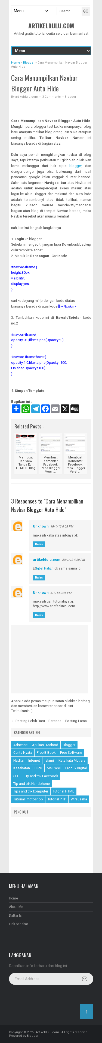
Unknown (41, 526)
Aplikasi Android (45, 745)
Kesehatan (21, 768)
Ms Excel (54, 768)
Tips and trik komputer (30, 791)
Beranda (54, 721)
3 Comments (51, 97)
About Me (16, 907)
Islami (49, 760)
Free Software (71, 752)
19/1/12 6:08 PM (61, 526)
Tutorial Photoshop (28, 799)
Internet (34, 760)
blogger (75, 166)
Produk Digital (76, 768)
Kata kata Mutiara (71, 760)
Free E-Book (46, 752)
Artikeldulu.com (51, 25)
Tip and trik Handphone (31, 784)
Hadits (18, 760)
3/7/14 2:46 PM (61, 593)
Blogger (70, 97)
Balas (39, 544)
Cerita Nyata (22, 752)
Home (13, 898)
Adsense (20, 745)
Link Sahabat (18, 924)
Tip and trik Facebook (41, 776)
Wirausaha (79, 799)
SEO (16, 776)
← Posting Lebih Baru (28, 721)
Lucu (38, 768)
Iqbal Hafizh (45, 568)
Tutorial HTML (63, 791)
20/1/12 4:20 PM (73, 560)
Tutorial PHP (57, 799)
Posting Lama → (78, 721)
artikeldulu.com (46, 560)
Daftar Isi (16, 915)
